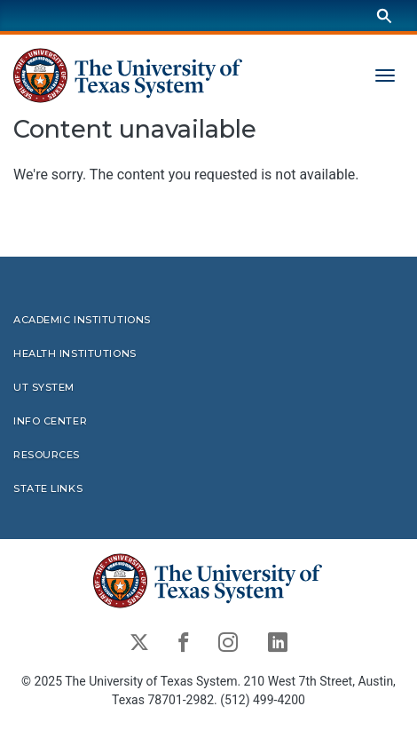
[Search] (384, 15)
